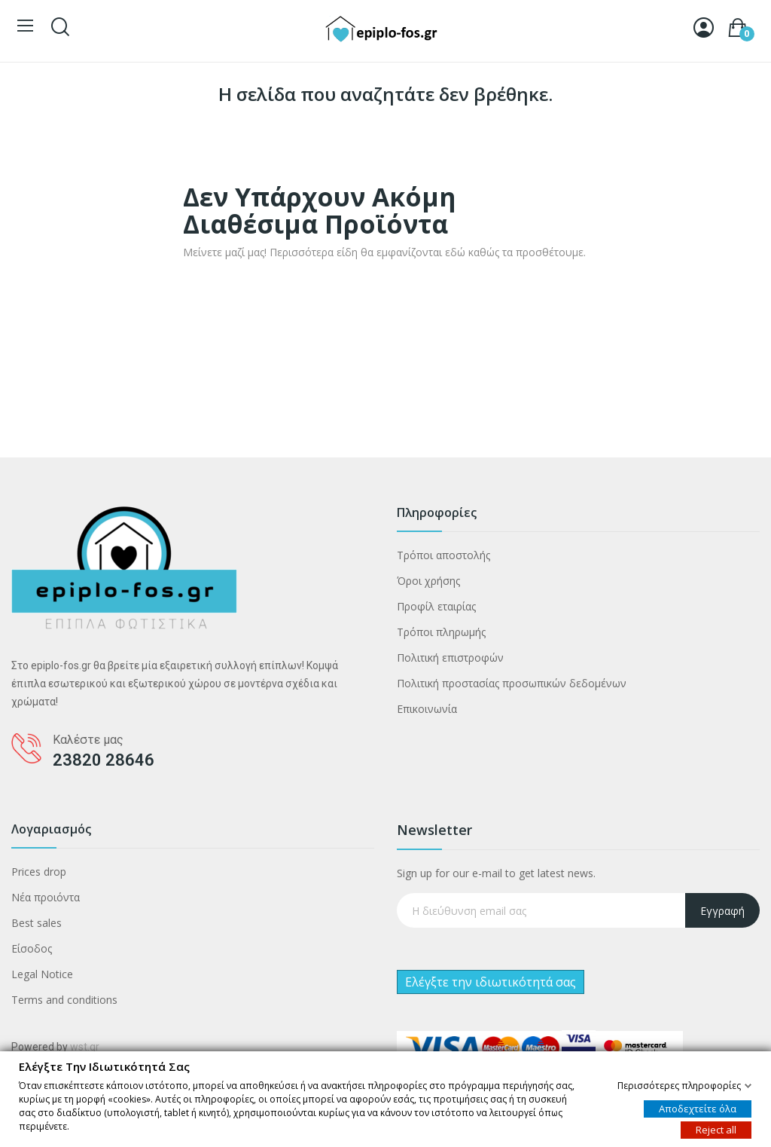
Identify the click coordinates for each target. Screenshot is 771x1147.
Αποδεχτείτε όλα (697, 1108)
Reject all (716, 1129)
